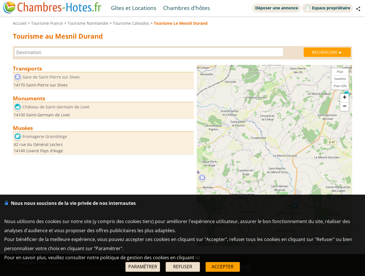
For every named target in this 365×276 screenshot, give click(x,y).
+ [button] (344, 98)
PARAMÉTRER (142, 266)
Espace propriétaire (327, 8)
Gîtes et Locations (133, 7)
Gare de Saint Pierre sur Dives (51, 77)
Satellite (340, 79)
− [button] (344, 106)
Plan (340, 71)
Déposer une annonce (276, 8)
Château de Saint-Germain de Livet (56, 107)
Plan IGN (340, 86)
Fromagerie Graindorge (45, 136)
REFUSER (182, 266)
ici (197, 257)
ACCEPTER (223, 266)
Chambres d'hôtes (186, 7)
